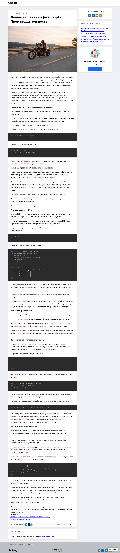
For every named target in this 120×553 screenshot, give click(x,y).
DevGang (13, 2)
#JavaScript (14, 520)
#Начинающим (24, 520)
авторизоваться (48, 536)
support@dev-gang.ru (57, 551)
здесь (36, 206)
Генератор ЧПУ (12, 544)
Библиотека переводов (26, 544)
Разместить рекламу (95, 69)
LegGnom (24, 13)
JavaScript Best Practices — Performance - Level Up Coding (30, 517)
